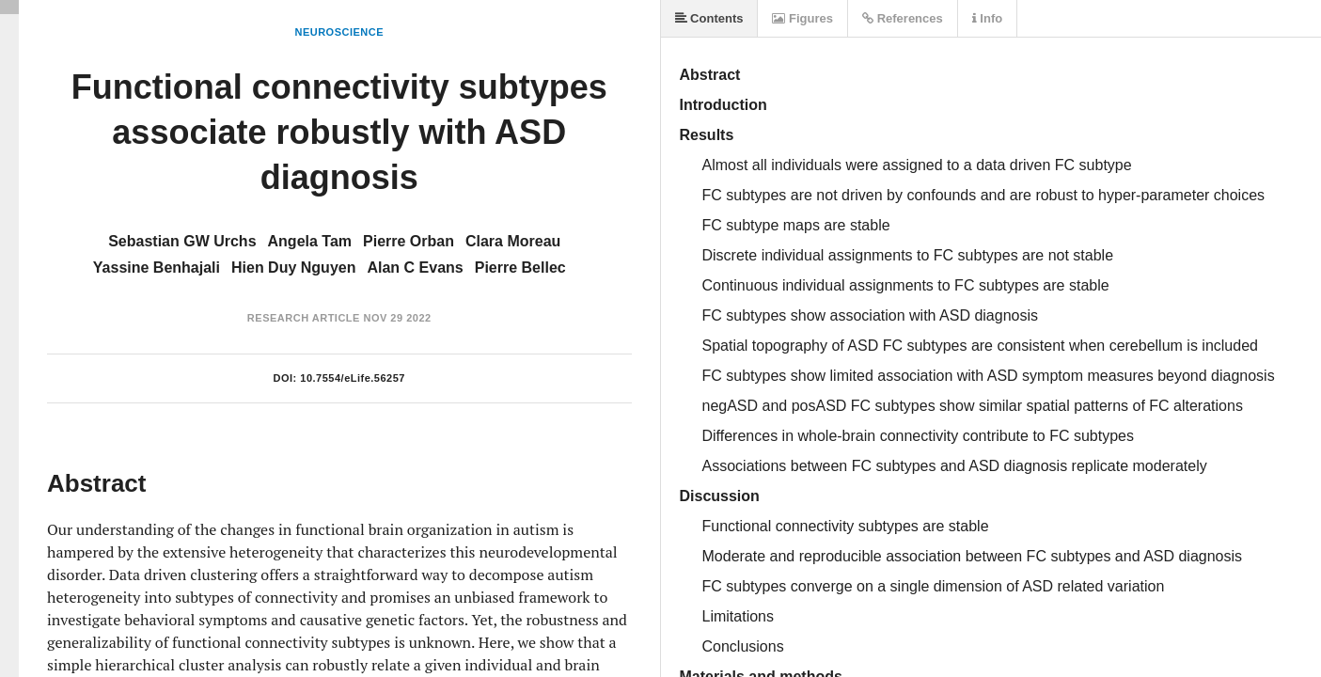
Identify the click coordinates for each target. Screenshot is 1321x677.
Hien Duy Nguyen (293, 268)
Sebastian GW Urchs (182, 241)
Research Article (303, 317)
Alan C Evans (415, 268)
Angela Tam (310, 241)
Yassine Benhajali (156, 268)
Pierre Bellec (520, 268)
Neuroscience (339, 32)
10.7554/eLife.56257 (352, 378)
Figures (802, 18)
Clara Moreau (512, 241)
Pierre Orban (408, 241)
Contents (709, 18)
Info (987, 18)
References (902, 18)
